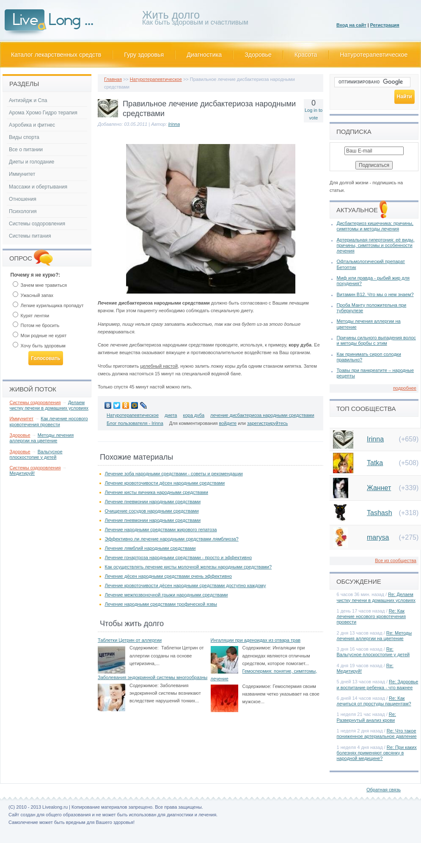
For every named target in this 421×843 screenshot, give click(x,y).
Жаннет (379, 487)
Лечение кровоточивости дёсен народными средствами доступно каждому (185, 585)
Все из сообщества (395, 560)
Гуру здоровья (144, 54)
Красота (305, 54)
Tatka (375, 462)
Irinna (174, 124)
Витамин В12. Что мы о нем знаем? (375, 294)
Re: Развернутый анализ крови (366, 717)
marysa (378, 537)
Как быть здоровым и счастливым (195, 19)
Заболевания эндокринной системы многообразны (152, 677)
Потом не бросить (36, 325)
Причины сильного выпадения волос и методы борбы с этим (376, 340)
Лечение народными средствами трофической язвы (161, 604)
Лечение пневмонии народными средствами (153, 501)
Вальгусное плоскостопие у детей (36, 454)
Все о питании (26, 150)
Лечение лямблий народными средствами (150, 548)
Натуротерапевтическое (374, 54)
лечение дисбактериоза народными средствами (262, 415)
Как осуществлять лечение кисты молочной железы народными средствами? (188, 566)
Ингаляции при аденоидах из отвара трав (256, 640)
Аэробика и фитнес (32, 125)
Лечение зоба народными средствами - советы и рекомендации (174, 473)
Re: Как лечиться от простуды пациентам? (374, 701)
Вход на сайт (351, 25)
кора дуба (193, 415)
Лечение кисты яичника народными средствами (156, 492)
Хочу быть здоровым (39, 345)
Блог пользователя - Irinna (135, 423)
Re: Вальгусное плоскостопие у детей (373, 651)
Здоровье (258, 54)
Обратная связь (383, 789)
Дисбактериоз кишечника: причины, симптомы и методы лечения (375, 226)
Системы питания (30, 236)
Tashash (379, 512)
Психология (23, 211)
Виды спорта (24, 137)
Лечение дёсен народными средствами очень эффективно (168, 576)
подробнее (404, 388)
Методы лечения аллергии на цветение (42, 438)
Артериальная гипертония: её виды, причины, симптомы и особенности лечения (376, 245)
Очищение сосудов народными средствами (152, 510)
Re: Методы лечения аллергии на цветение (374, 635)
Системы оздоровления (37, 224)
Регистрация (384, 25)
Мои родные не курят (40, 335)
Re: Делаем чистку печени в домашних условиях (376, 597)
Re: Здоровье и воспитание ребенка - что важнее (377, 684)
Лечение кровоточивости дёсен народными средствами (165, 482)
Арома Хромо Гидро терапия (43, 113)
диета (171, 415)
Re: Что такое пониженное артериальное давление (377, 733)
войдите (228, 423)
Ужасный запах (33, 295)
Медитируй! (22, 473)
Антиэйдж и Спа (28, 100)
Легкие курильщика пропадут (48, 305)
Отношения (22, 199)
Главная (113, 79)
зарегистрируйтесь (267, 423)
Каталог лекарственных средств (56, 54)
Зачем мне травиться (40, 285)
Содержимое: (144, 647)
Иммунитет (22, 174)
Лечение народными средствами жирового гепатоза (161, 529)
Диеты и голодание (31, 162)
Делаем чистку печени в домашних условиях (49, 405)
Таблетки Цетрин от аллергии (130, 640)
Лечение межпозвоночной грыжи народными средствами (166, 594)
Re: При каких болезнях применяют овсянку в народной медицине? (377, 753)
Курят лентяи (31, 315)
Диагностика (204, 54)
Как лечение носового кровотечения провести (49, 421)
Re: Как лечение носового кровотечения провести (371, 616)
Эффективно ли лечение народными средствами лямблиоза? (172, 538)
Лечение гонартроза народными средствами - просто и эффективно (178, 557)
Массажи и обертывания (38, 187)
